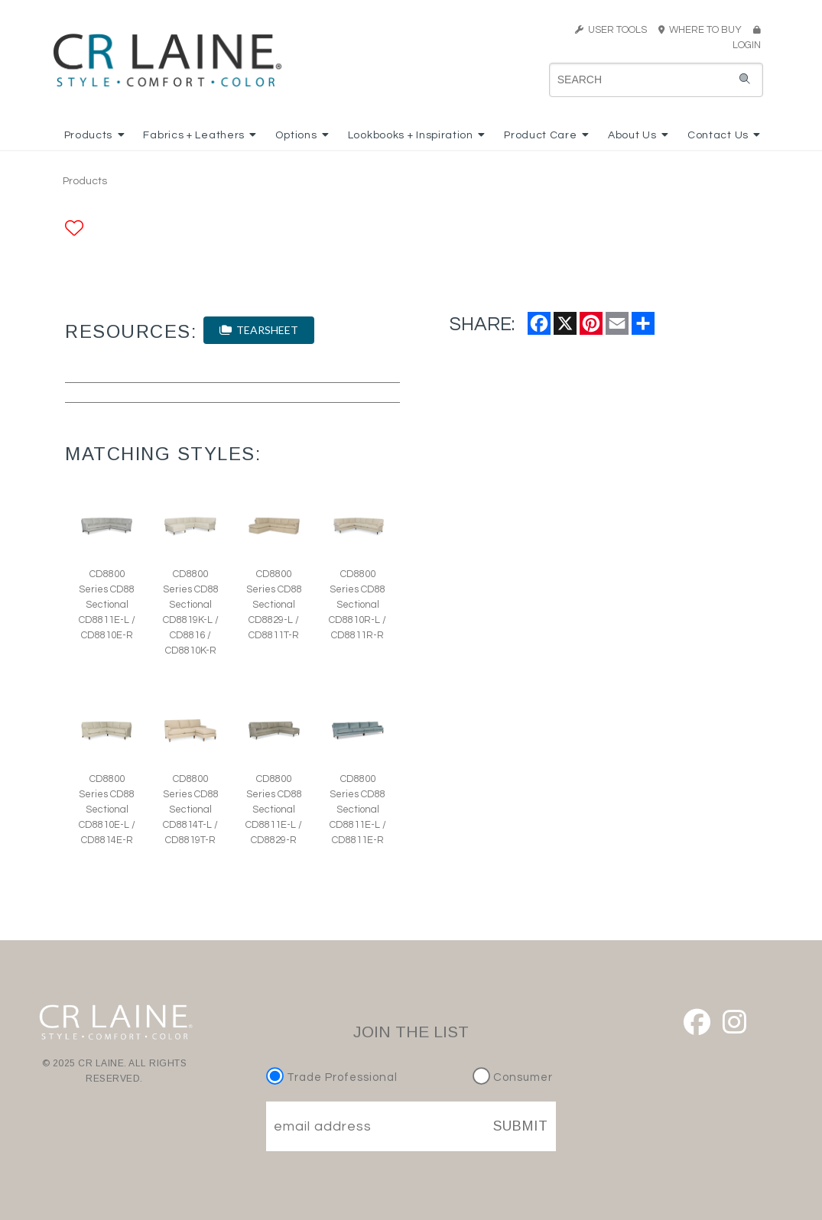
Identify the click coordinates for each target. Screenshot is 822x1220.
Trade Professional (334, 1077)
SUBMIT (520, 1126)
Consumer (513, 1077)
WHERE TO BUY (704, 29)
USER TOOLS (611, 29)
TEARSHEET (258, 329)
